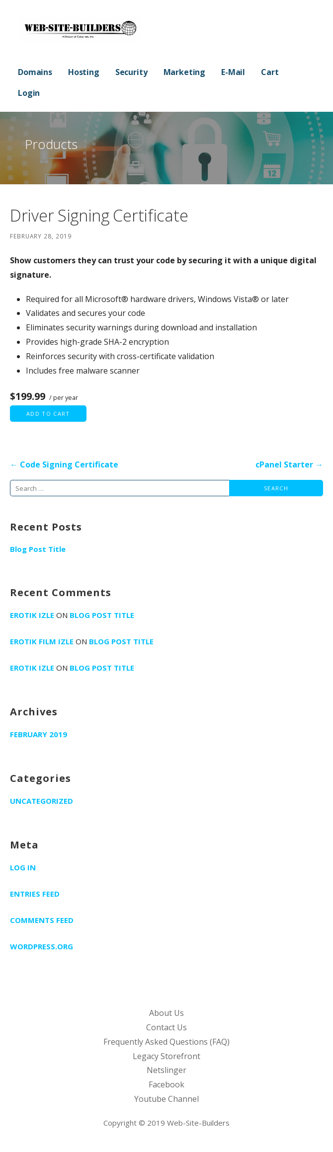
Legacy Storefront (166, 1056)
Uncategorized (41, 801)
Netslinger (166, 1070)
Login (29, 92)
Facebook (166, 1084)
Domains (35, 72)
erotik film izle (42, 641)
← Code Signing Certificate (64, 464)
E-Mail (233, 72)
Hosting (83, 72)
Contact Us (166, 1027)
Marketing (185, 72)
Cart (269, 72)
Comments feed (42, 920)
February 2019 (38, 734)
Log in (23, 867)
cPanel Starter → (289, 464)
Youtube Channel (166, 1098)
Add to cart (48, 413)
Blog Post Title (38, 549)
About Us (166, 1012)
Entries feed (35, 894)
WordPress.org (41, 946)
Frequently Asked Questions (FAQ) (166, 1041)
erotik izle (32, 615)
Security (131, 72)
